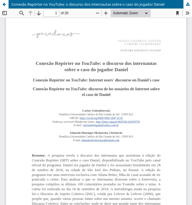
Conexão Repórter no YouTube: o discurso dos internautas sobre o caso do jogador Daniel (87, 4)
